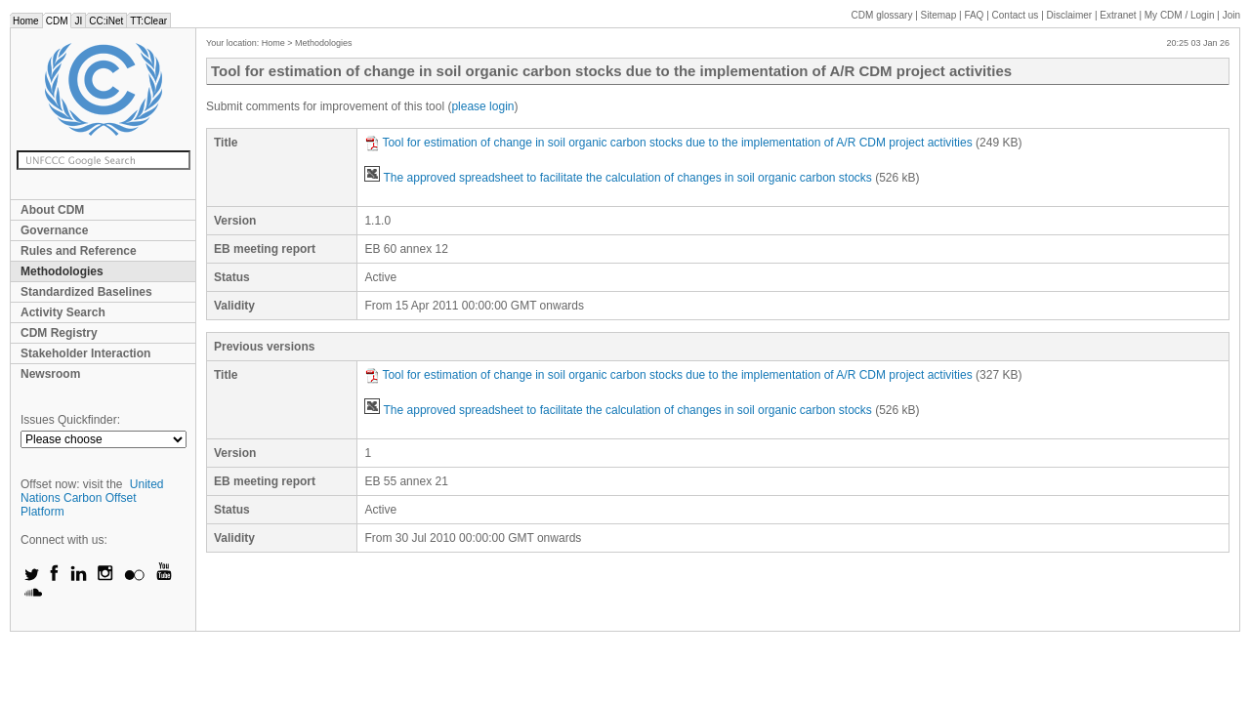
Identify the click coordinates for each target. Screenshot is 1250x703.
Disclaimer (1070, 15)
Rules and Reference (79, 251)
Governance (54, 230)
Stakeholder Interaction (85, 353)
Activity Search (63, 312)
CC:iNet (106, 21)
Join (1231, 15)
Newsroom (50, 374)
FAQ (973, 15)
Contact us (1015, 15)
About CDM (52, 210)
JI (78, 21)
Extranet (1118, 15)
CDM (57, 21)
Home (26, 21)
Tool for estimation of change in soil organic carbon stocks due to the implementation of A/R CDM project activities (668, 142)
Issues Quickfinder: (70, 420)
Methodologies (62, 271)
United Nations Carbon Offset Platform (92, 497)
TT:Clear (148, 21)
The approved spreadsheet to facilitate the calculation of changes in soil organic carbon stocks (617, 178)
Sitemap (939, 15)
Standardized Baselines (86, 292)
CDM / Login (1181, 15)
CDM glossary (882, 15)
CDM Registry (59, 333)
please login (482, 106)
